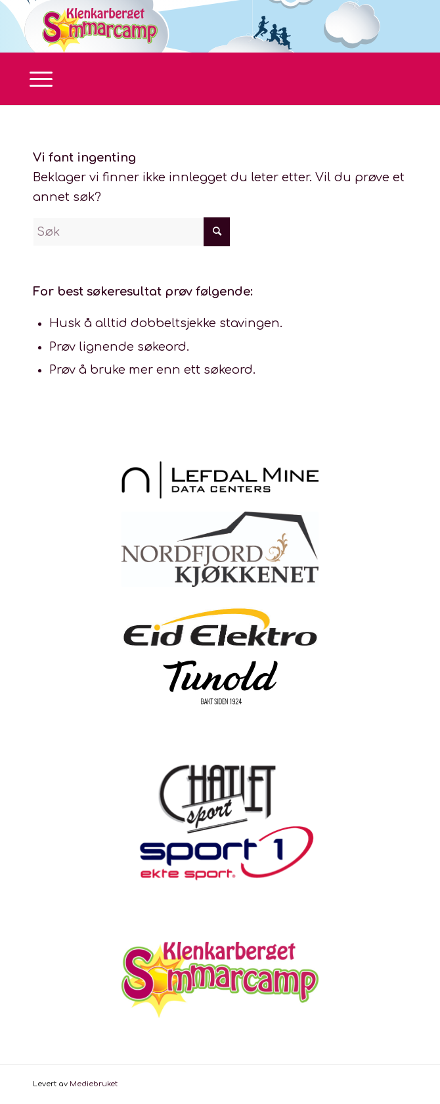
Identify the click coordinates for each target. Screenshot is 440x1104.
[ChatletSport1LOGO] (220, 830)
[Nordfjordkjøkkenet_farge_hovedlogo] (220, 549)
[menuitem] (34, 79)
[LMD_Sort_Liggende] (220, 479)
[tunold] (220, 682)
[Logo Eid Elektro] (220, 626)
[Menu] (34, 79)
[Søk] (131, 231)
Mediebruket (94, 1084)
